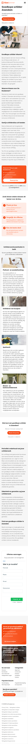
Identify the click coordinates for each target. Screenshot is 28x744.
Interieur (17, 677)
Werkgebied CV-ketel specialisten (10, 723)
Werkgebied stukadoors (7, 738)
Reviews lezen (8, 660)
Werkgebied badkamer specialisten (10, 729)
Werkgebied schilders (15, 707)
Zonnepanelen (18, 684)
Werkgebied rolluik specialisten (9, 736)
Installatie (17, 675)
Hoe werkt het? (5, 673)
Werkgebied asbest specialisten (9, 721)
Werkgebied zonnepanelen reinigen (10, 709)
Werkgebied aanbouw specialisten (10, 716)
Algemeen (17, 670)
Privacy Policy (5, 707)
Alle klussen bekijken (10, 641)
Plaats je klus (14, 180)
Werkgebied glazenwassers (8, 734)
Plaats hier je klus (8, 19)
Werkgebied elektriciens (7, 732)
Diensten (4, 670)
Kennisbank (4, 671)
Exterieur (17, 673)
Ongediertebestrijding (20, 683)
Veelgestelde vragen (7, 675)
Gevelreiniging (5, 683)
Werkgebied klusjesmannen (8, 741)
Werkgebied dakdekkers (7, 718)
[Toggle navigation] (24, 2)
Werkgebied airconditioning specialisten (11, 714)
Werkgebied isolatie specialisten (9, 725)
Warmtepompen (6, 684)
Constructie (18, 671)
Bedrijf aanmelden (9, 694)
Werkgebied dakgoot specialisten (10, 712)
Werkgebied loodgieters (8, 727)
